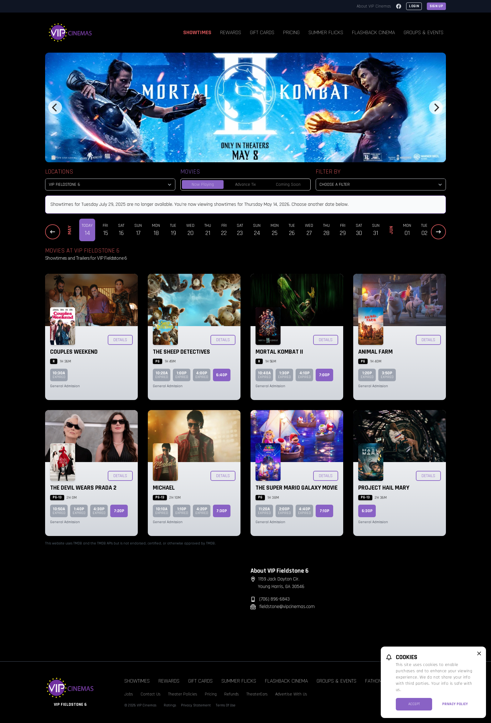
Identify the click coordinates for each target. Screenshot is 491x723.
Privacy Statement (196, 705)
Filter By (328, 172)
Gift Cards (262, 32)
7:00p (324, 375)
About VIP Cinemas (374, 6)
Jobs (128, 694)
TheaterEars (257, 694)
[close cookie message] (479, 653)
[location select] (110, 184)
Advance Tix (245, 184)
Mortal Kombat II (279, 352)
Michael (164, 488)
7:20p (119, 511)
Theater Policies (182, 694)
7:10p (324, 511)
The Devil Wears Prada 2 (83, 488)
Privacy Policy (455, 704)
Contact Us (151, 694)
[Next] (436, 107)
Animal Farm (375, 352)
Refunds (231, 694)
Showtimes (197, 32)
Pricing (291, 32)
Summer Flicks (325, 32)
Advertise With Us (291, 694)
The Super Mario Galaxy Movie (297, 488)
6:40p (221, 375)
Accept (414, 704)
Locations (59, 172)
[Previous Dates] (52, 231)
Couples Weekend (74, 352)
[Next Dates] (438, 231)
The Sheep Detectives (181, 352)
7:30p (221, 511)
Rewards (230, 32)
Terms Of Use (225, 705)
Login (414, 6)
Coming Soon (288, 184)
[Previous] (55, 107)
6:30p (367, 511)
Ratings (170, 705)
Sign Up (436, 6)
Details (120, 340)
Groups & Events (423, 32)
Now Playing (203, 184)
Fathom (373, 680)
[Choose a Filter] (381, 184)
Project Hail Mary (383, 488)
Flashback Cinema (373, 32)
